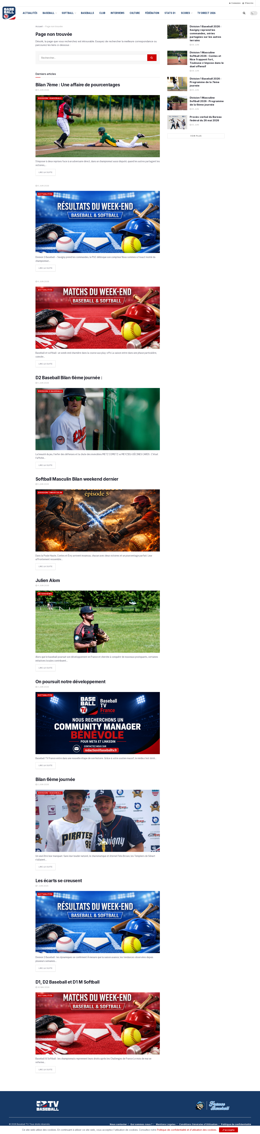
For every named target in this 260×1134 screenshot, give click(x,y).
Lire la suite (47, 171)
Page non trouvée (54, 26)
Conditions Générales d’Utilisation (198, 1123)
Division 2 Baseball (50, 391)
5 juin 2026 (42, 382)
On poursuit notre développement (70, 681)
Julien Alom (47, 579)
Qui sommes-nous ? (141, 1123)
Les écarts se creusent (58, 880)
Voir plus (196, 136)
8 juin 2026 (42, 185)
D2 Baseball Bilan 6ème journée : (68, 377)
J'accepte (228, 1130)
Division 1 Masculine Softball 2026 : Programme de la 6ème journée (207, 101)
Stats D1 (170, 13)
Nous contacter (118, 1123)
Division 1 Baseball (50, 98)
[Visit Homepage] (8, 13)
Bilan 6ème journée (55, 778)
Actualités (30, 13)
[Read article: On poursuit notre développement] (97, 722)
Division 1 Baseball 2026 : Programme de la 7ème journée (205, 82)
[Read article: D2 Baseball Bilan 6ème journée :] (97, 419)
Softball (68, 13)
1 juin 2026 (41, 885)
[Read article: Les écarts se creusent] (97, 921)
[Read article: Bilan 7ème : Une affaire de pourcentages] (97, 126)
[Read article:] (97, 222)
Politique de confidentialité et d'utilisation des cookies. (187, 1129)
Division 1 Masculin (50, 492)
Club (102, 13)
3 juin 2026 (42, 686)
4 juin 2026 (42, 585)
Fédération (152, 13)
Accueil (39, 26)
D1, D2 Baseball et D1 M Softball (67, 981)
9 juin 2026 (42, 90)
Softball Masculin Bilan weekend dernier (76, 478)
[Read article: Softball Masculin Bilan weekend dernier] (97, 520)
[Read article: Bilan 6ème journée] (97, 820)
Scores (185, 13)
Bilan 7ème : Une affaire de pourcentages (77, 84)
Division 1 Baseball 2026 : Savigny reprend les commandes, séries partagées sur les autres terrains (205, 33)
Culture (135, 13)
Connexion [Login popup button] (234, 3)
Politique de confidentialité (236, 1123)
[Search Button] (244, 13)
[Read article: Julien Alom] (97, 621)
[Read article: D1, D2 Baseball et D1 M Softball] (97, 1023)
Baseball (48, 13)
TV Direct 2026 (206, 13)
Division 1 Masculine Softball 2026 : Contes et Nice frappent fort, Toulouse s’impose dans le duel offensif (207, 59)
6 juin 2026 (42, 281)
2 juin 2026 (42, 784)
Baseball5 (87, 13)
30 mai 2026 (42, 986)
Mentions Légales (166, 1123)
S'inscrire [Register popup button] (247, 3)
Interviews (117, 13)
